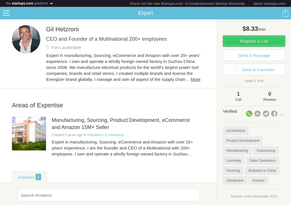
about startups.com (269, 4)
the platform (29, 3)
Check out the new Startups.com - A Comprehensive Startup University (187, 4)
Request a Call (254, 41)
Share (285, 13)
